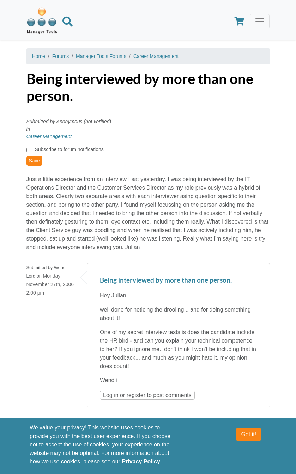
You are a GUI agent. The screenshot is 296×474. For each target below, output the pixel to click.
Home (38, 56)
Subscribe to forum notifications (69, 149)
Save (34, 161)
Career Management (156, 56)
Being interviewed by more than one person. (166, 280)
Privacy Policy (141, 461)
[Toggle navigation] (260, 21)
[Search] (67, 23)
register (136, 395)
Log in (111, 395)
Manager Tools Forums (101, 56)
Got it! (248, 434)
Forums (60, 56)
